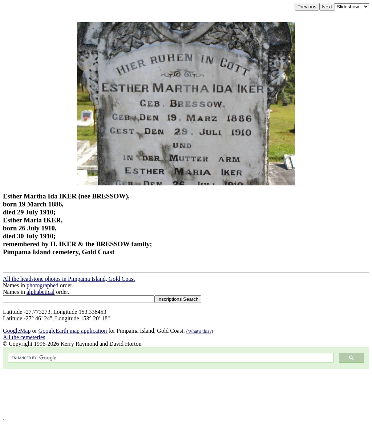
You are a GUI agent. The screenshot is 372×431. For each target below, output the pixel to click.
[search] (170, 358)
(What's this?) (199, 331)
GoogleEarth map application (73, 331)
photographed (42, 285)
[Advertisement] (186, 394)
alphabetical (40, 292)
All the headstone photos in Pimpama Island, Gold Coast (69, 279)
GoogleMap (17, 331)
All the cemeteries (24, 337)
